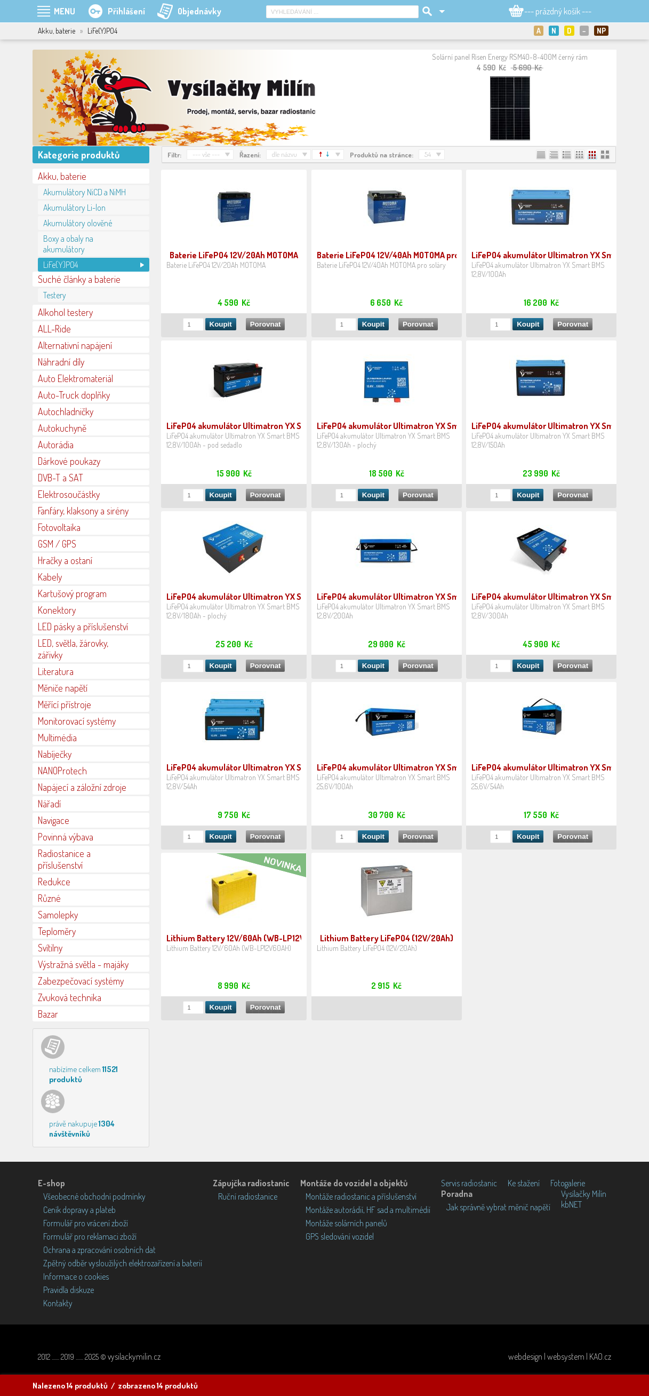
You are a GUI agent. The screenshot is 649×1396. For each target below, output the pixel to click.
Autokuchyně (62, 428)
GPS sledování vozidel (340, 1236)
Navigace (53, 820)
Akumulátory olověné (77, 223)
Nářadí (49, 804)
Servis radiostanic (469, 1183)
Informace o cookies (76, 1276)
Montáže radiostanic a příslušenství (361, 1196)
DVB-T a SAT (60, 477)
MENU (64, 11)
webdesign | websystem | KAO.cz (559, 1356)
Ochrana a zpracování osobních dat (99, 1249)
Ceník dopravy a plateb (79, 1209)
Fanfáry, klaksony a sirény (83, 511)
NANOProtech (62, 770)
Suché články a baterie (79, 279)
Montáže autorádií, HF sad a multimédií (368, 1209)
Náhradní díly (61, 362)
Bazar (48, 1014)
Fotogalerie (567, 1183)
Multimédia (57, 737)
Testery (54, 295)
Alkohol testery (65, 312)
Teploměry (57, 931)
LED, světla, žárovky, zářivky (73, 649)
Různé (49, 898)
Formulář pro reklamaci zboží (90, 1236)
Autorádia (56, 444)
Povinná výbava (65, 837)
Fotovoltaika (59, 527)
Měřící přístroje (64, 704)
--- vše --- (206, 154)
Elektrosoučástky (69, 494)
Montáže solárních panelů (346, 1223)
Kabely (50, 577)
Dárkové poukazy (69, 461)
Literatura (56, 671)
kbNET (571, 1204)
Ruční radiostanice (247, 1196)
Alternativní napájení (75, 345)
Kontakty (58, 1303)
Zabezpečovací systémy (81, 981)
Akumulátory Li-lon (74, 207)
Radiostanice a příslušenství (64, 859)
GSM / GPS (57, 544)
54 (427, 154)
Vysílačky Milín (583, 1193)
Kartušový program (72, 593)
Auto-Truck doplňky (74, 395)
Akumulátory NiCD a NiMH (84, 192)
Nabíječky (54, 754)
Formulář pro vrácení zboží (85, 1223)
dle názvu (284, 154)
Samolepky (58, 915)
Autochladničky (65, 411)
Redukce (54, 881)
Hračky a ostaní (65, 560)
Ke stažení (524, 1183)
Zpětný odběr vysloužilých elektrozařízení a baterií (122, 1263)
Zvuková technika (69, 997)
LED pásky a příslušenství (83, 626)
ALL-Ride (54, 329)
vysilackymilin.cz (134, 1356)
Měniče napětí (62, 688)
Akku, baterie (62, 176)
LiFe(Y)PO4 (60, 264)
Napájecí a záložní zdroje (82, 787)
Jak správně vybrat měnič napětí (498, 1207)
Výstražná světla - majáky (83, 964)
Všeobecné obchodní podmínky (94, 1196)
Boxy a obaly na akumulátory (68, 244)
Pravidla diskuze (68, 1289)
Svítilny (50, 948)
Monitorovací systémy (77, 721)
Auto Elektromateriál (75, 378)
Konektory (57, 610)
